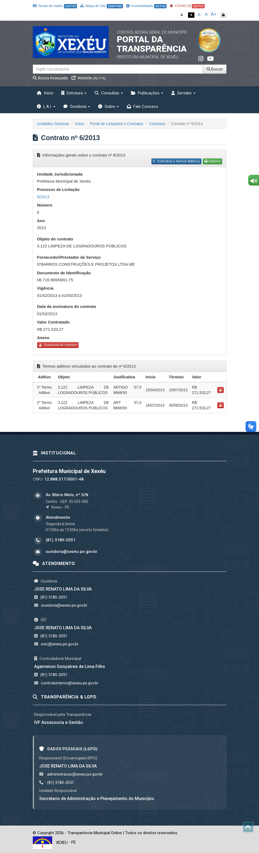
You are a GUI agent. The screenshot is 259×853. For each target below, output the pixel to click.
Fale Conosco (142, 106)
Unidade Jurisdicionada (60, 174)
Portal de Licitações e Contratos (116, 124)
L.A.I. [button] (46, 106)
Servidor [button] (183, 93)
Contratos (157, 124)
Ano (41, 220)
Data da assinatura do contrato (66, 306)
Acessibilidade (146, 6)
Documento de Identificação (64, 273)
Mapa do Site (101, 6)
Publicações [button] (147, 93)
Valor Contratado (53, 322)
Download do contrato (58, 345)
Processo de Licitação (58, 189)
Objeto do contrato (55, 239)
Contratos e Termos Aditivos (176, 161)
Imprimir (212, 161)
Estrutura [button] (74, 93)
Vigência (45, 288)
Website (88, 78)
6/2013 (43, 196)
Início (45, 93)
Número (44, 205)
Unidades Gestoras (53, 124)
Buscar (215, 69)
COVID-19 (187, 6)
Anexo (43, 337)
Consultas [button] (109, 93)
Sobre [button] (108, 106)
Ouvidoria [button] (76, 106)
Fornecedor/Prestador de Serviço (69, 257)
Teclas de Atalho (55, 6)
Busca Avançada (50, 78)
